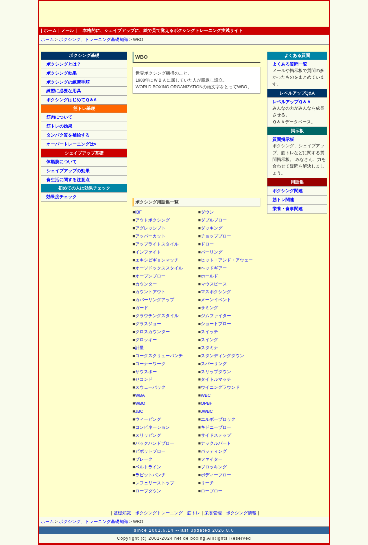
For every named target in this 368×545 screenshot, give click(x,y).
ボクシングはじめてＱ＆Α (71, 99)
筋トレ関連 (283, 199)
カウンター (146, 283)
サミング (209, 307)
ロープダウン (148, 490)
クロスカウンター (152, 331)
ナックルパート (216, 443)
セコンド (144, 379)
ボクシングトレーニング (168, 14)
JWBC (207, 411)
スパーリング (214, 363)
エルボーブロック (218, 419)
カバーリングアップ (154, 299)
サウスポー (146, 371)
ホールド (209, 275)
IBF (138, 212)
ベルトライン (148, 466)
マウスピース (214, 283)
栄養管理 (222, 14)
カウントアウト (150, 291)
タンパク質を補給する (68, 135)
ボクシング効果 (61, 73)
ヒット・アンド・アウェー (227, 260)
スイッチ (209, 331)
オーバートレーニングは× (71, 144)
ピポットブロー (150, 451)
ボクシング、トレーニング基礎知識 (93, 39)
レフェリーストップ (154, 482)
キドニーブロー (216, 427)
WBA (140, 395)
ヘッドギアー (214, 268)
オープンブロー (150, 275)
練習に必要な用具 (63, 90)
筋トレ (195, 14)
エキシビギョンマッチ (157, 260)
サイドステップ (216, 435)
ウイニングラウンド (220, 387)
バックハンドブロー (154, 443)
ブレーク (144, 459)
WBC (206, 395)
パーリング (211, 252)
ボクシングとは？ (63, 64)
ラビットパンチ (150, 474)
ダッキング (211, 228)
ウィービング (148, 419)
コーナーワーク (150, 363)
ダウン (207, 212)
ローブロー (211, 490)
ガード (141, 307)
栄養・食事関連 (287, 208)
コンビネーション (152, 427)
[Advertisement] (196, 146)
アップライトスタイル (157, 244)
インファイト (148, 252)
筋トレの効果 (59, 126)
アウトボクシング (152, 220)
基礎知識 (141, 14)
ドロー (207, 244)
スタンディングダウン (222, 355)
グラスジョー (148, 323)
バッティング (214, 451)
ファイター (211, 459)
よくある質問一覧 (289, 64)
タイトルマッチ (216, 379)
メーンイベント (216, 299)
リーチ (207, 482)
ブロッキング (214, 466)
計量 (139, 347)
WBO (140, 403)
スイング (209, 339)
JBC (139, 411)
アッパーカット (150, 236)
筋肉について (59, 117)
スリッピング (148, 435)
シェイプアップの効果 (68, 170)
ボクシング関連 (287, 190)
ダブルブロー (214, 220)
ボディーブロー (216, 474)
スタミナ (209, 347)
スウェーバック (150, 387)
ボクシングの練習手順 (68, 82)
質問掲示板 (283, 139)
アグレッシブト (150, 228)
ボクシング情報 (249, 14)
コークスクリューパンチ (159, 355)
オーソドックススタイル (159, 268)
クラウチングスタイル (157, 315)
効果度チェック (61, 196)
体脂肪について (61, 161)
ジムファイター (216, 315)
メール (67, 30)
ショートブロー (216, 323)
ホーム (82, 14)
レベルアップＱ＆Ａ (291, 101)
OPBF (206, 403)
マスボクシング (216, 291)
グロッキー (146, 339)
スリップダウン (216, 371)
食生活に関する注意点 (68, 179)
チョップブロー (216, 236)
